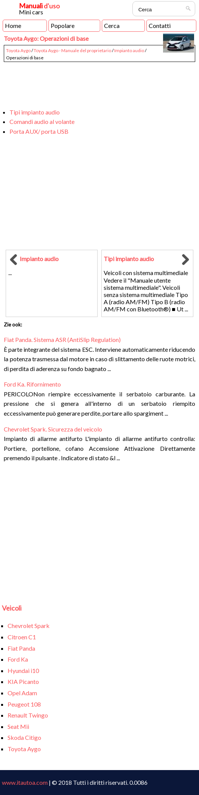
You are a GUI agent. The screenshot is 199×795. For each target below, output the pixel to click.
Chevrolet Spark (29, 625)
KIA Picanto (23, 681)
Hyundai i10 (23, 670)
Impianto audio (129, 50)
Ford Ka (18, 659)
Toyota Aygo (18, 50)
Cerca (112, 25)
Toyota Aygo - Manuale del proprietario (72, 50)
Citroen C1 (22, 636)
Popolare (63, 25)
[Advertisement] (99, 82)
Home (13, 25)
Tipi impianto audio (34, 112)
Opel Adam (22, 692)
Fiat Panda (21, 648)
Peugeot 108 (24, 704)
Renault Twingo (28, 715)
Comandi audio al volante (42, 121)
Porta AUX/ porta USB (38, 131)
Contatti (160, 25)
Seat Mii (18, 726)
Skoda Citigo (24, 737)
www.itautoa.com (25, 782)
